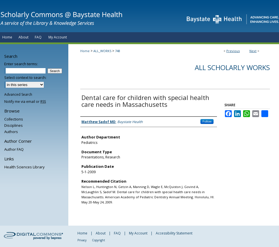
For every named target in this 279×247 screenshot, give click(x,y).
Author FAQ (14, 149)
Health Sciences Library (24, 167)
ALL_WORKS (102, 51)
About (101, 233)
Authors (11, 131)
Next (253, 51)
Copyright (98, 240)
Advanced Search (18, 94)
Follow (207, 121)
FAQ (117, 233)
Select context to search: (25, 77)
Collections (13, 119)
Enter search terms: (21, 63)
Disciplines (13, 125)
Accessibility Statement (174, 233)
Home (85, 51)
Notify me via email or (25, 101)
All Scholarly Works (232, 67)
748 (117, 51)
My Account (138, 233)
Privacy (82, 240)
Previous (233, 51)
